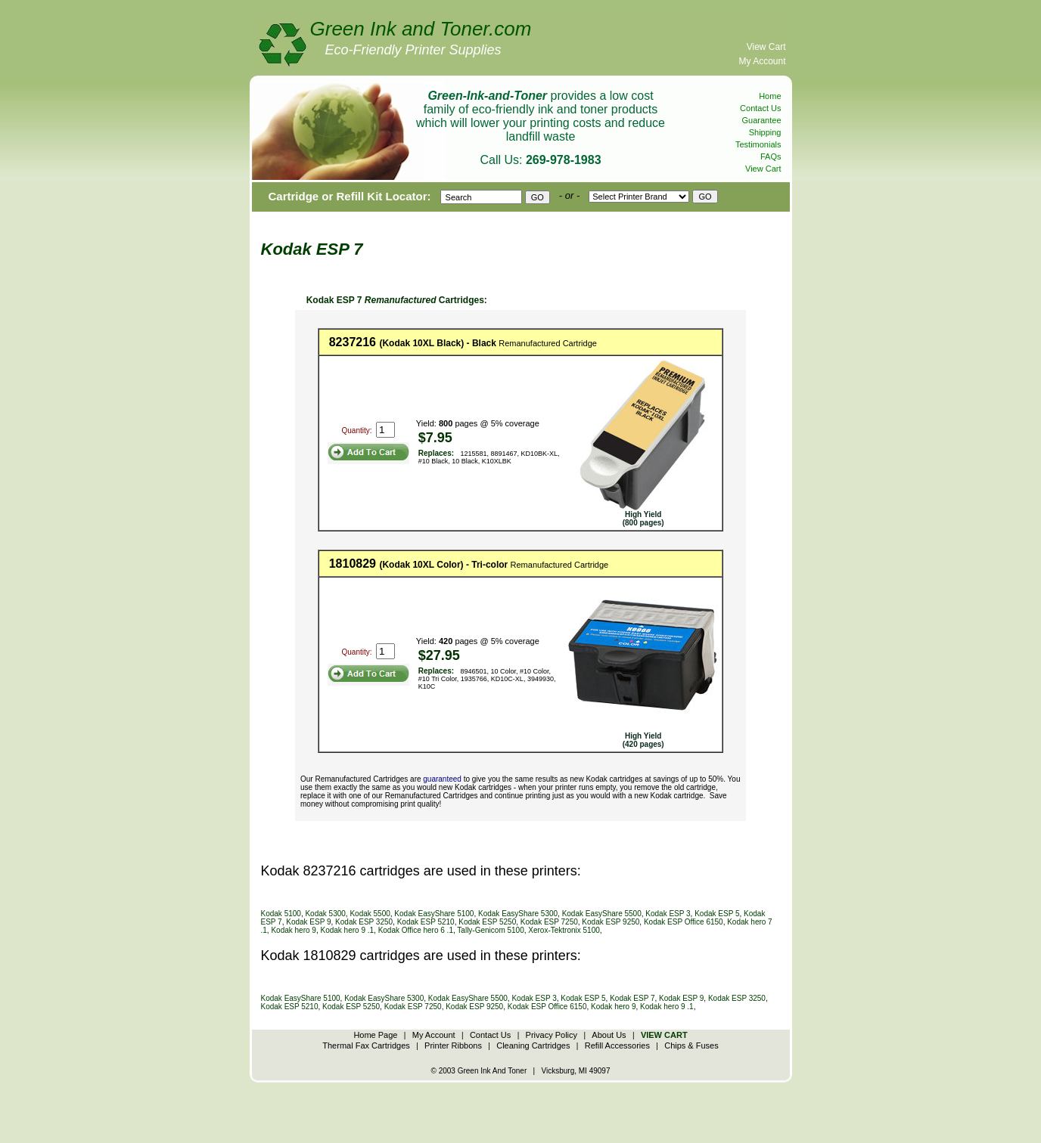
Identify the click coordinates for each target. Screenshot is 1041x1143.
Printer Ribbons (453, 1045)
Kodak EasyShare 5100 (434, 913)
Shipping (765, 132)
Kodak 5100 (281, 913)
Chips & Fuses (691, 1045)
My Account (761, 61)
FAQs (771, 156)
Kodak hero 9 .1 (347, 930)
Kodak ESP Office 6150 (683, 922)
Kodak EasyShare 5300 (518, 913)
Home (770, 96)
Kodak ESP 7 (632, 998)
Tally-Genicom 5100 (490, 930)
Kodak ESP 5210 (426, 922)
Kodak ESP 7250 (549, 922)
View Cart (766, 47)
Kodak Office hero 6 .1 (415, 930)
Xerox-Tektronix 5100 (564, 930)
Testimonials (758, 144)
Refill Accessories (617, 1045)
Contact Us (760, 108)
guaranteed (442, 779)
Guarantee (762, 120)
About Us (609, 1034)
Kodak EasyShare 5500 (602, 913)
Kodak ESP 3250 (364, 922)
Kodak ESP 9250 (610, 922)
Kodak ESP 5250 (487, 922)
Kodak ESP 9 (308, 922)
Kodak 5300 (325, 913)
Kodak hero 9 (293, 930)
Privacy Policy (551, 1034)
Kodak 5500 (370, 913)
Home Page (375, 1034)
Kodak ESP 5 (717, 913)
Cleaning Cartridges (533, 1045)
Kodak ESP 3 (667, 913)
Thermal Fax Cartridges (366, 1045)
